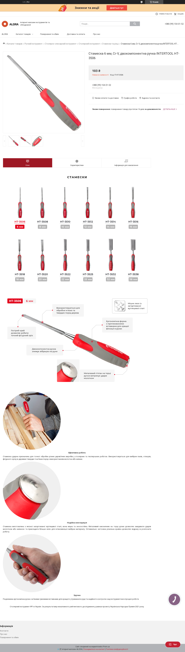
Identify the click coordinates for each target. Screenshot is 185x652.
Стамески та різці (110, 44)
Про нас (96, 34)
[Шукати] (135, 23)
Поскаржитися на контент (94, 649)
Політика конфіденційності (117, 649)
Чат (173, 644)
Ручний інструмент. (34, 44)
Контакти (4, 631)
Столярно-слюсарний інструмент (60, 44)
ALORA (5, 34)
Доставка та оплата (76, 34)
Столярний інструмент (89, 44)
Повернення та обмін (49, 34)
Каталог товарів (23, 34)
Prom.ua (106, 647)
